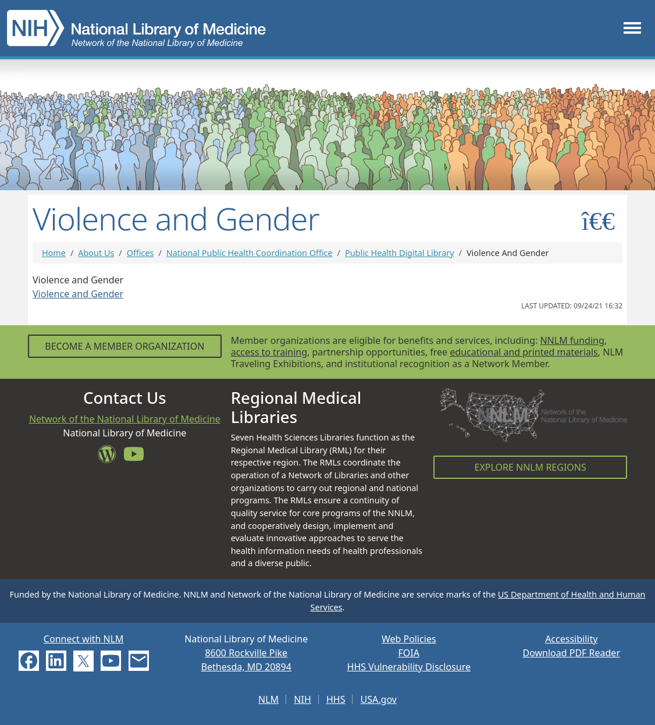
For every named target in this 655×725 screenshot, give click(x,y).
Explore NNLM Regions (530, 467)
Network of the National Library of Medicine (124, 419)
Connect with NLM (84, 638)
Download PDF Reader (571, 652)
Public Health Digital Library (399, 252)
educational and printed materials (524, 352)
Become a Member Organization (124, 346)
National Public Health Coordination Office (249, 252)
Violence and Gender (78, 293)
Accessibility (571, 638)
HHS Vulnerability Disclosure (409, 666)
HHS (336, 699)
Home (54, 252)
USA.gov (379, 699)
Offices (140, 252)
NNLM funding (572, 340)
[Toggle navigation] (632, 28)
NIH (302, 699)
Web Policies (409, 638)
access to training (269, 352)
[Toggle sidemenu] (598, 221)
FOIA (408, 652)
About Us (96, 252)
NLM (268, 699)
